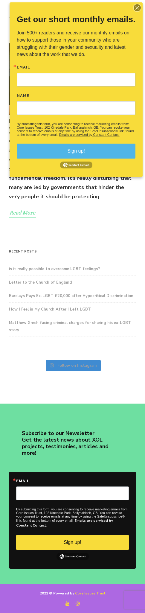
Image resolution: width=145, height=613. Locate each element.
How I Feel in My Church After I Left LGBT (50, 309)
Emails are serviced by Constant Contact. (89, 134)
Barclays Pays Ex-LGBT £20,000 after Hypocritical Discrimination (71, 296)
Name (23, 96)
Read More (22, 212)
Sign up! (72, 542)
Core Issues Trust (90, 593)
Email (23, 481)
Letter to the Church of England (40, 282)
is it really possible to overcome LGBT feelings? (54, 269)
